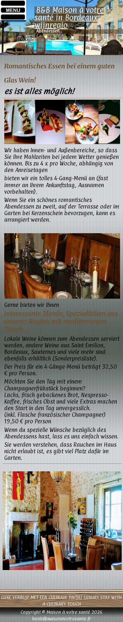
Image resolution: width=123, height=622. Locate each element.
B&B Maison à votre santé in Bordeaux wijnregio (69, 17)
